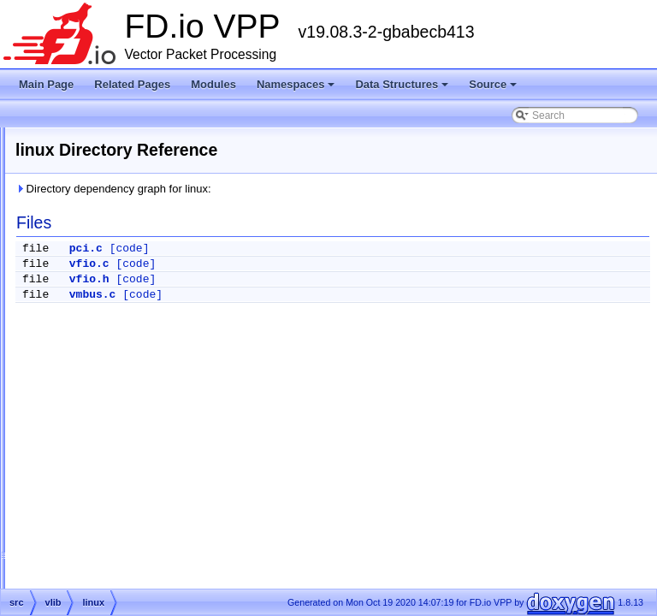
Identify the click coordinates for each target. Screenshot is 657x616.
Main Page (46, 84)
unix (93, 406)
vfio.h (303, 279)
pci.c (300, 248)
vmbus (99, 426)
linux (94, 364)
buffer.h (101, 467)
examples (92, 282)
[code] (343, 248)
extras (70, 241)
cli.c (93, 529)
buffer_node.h (115, 508)
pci (90, 385)
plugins (86, 303)
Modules (213, 84)
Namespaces (297, 89)
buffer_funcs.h (116, 488)
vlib (78, 344)
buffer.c (100, 447)
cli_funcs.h (108, 570)
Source (494, 89)
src (63, 262)
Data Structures (403, 89)
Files (53, 221)
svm (79, 323)
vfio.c (303, 264)
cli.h (93, 549)
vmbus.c (306, 294)
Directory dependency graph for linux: (327, 188)
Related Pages (132, 84)
